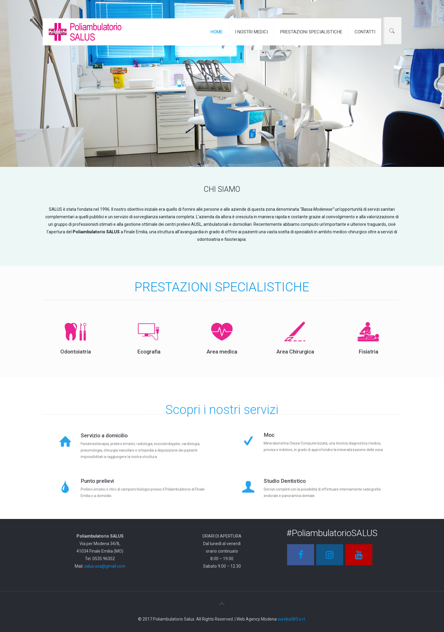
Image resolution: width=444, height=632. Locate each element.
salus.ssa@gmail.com (104, 566)
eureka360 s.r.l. (292, 619)
